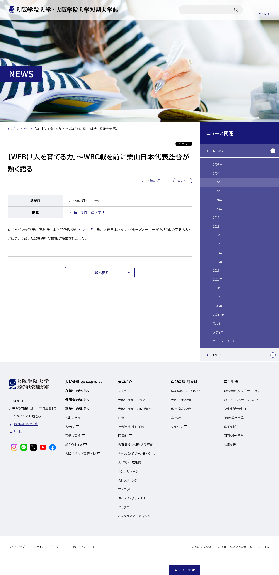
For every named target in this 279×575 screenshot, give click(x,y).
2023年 (217, 182)
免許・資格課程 (181, 400)
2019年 (217, 217)
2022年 (217, 191)
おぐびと (123, 507)
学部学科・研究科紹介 (185, 391)
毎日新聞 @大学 (87, 212)
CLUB (216, 323)
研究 (121, 418)
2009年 (217, 306)
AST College (73, 444)
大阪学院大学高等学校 (80, 453)
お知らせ (218, 314)
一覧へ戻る (99, 272)
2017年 (217, 235)
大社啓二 (89, 229)
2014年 (217, 262)
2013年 (217, 270)
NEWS (218, 150)
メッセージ (125, 391)
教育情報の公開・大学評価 (135, 444)
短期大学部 (72, 418)
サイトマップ (17, 547)
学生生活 (231, 381)
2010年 (217, 297)
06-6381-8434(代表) (28, 416)
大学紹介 (125, 381)
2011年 (217, 288)
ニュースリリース (224, 341)
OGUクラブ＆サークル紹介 (241, 400)
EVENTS (219, 355)
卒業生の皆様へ (77, 408)
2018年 (217, 226)
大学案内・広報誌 (129, 462)
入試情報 (82, 381)
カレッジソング (127, 480)
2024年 (217, 173)
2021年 (217, 200)
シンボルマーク (128, 471)
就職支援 (230, 444)
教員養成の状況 (181, 409)
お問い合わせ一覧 (26, 424)
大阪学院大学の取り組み (134, 409)
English (19, 431)
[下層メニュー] (273, 150)
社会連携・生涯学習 (131, 426)
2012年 (217, 279)
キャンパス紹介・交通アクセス (137, 453)
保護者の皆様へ (77, 399)
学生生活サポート (235, 409)
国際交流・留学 (234, 435)
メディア (218, 332)
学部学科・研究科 (184, 381)
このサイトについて (82, 547)
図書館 (122, 435)
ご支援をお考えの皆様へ (134, 516)
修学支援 (230, 426)
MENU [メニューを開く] (263, 9)
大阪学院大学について (133, 400)
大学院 (69, 426)
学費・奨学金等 (234, 418)
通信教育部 (72, 435)
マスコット (124, 489)
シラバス (176, 426)
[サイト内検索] (236, 9)
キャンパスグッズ (129, 498)
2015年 (217, 253)
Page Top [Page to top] (187, 570)
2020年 (217, 209)
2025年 (217, 164)
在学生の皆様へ (77, 390)
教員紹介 (177, 418)
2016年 (217, 244)
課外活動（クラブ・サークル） (242, 391)
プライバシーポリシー (47, 547)
